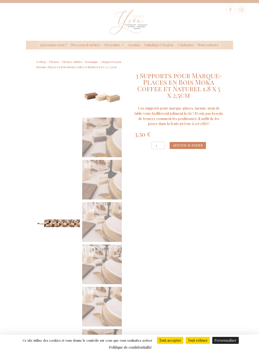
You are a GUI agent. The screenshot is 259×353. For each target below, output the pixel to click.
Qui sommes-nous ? (53, 45)
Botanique (91, 62)
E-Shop (41, 62)
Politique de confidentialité (99, 314)
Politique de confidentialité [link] (130, 347)
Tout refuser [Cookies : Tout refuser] (198, 340)
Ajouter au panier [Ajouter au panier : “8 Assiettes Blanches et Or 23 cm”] (102, 241)
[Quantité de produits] (158, 145)
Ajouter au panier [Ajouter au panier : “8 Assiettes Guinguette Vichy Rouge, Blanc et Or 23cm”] (210, 245)
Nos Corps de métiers (39, 309)
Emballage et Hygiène (159, 45)
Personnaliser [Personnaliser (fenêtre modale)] (225, 340)
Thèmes (53, 62)
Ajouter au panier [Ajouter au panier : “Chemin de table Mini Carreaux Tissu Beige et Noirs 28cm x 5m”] (49, 245)
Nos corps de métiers (85, 45)
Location (134, 45)
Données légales (99, 308)
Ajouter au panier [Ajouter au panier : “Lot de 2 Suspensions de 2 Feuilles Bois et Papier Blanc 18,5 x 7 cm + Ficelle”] (156, 249)
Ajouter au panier (188, 145)
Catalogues (185, 45)
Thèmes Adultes (72, 62)
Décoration (114, 45)
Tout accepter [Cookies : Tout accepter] (170, 340)
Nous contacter (208, 45)
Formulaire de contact (219, 299)
